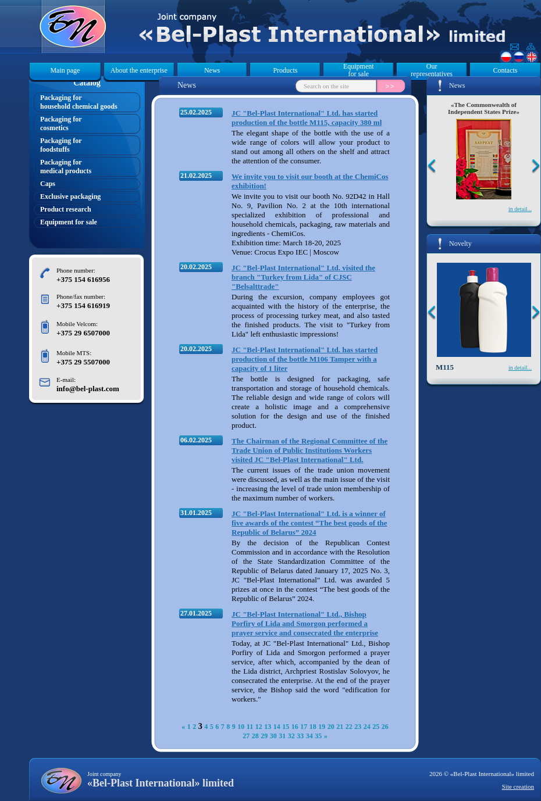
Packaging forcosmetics (61, 123)
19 (321, 727)
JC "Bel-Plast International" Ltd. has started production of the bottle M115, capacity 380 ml (307, 118)
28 (255, 736)
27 (246, 736)
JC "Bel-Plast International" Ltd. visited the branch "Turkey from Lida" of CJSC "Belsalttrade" (303, 277)
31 (282, 736)
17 (303, 727)
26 (385, 727)
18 (312, 727)
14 (276, 727)
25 (375, 727)
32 (291, 736)
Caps (47, 184)
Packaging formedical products (65, 166)
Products (285, 70)
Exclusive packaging (70, 196)
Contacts (505, 70)
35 (318, 736)
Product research (65, 209)
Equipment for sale (358, 70)
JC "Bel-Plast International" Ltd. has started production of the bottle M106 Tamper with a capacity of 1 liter (305, 359)
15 (285, 727)
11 (250, 727)
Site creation (518, 786)
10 (240, 727)
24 (367, 727)
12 (258, 727)
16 (294, 727)
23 (357, 727)
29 (264, 736)
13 (267, 727)
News (212, 70)
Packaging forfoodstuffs (61, 145)
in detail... (520, 209)
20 (331, 727)
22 (349, 727)
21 (339, 727)
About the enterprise (139, 70)
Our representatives (432, 70)
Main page (65, 70)
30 (273, 736)
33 (300, 736)
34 (309, 736)
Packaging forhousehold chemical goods (79, 102)
